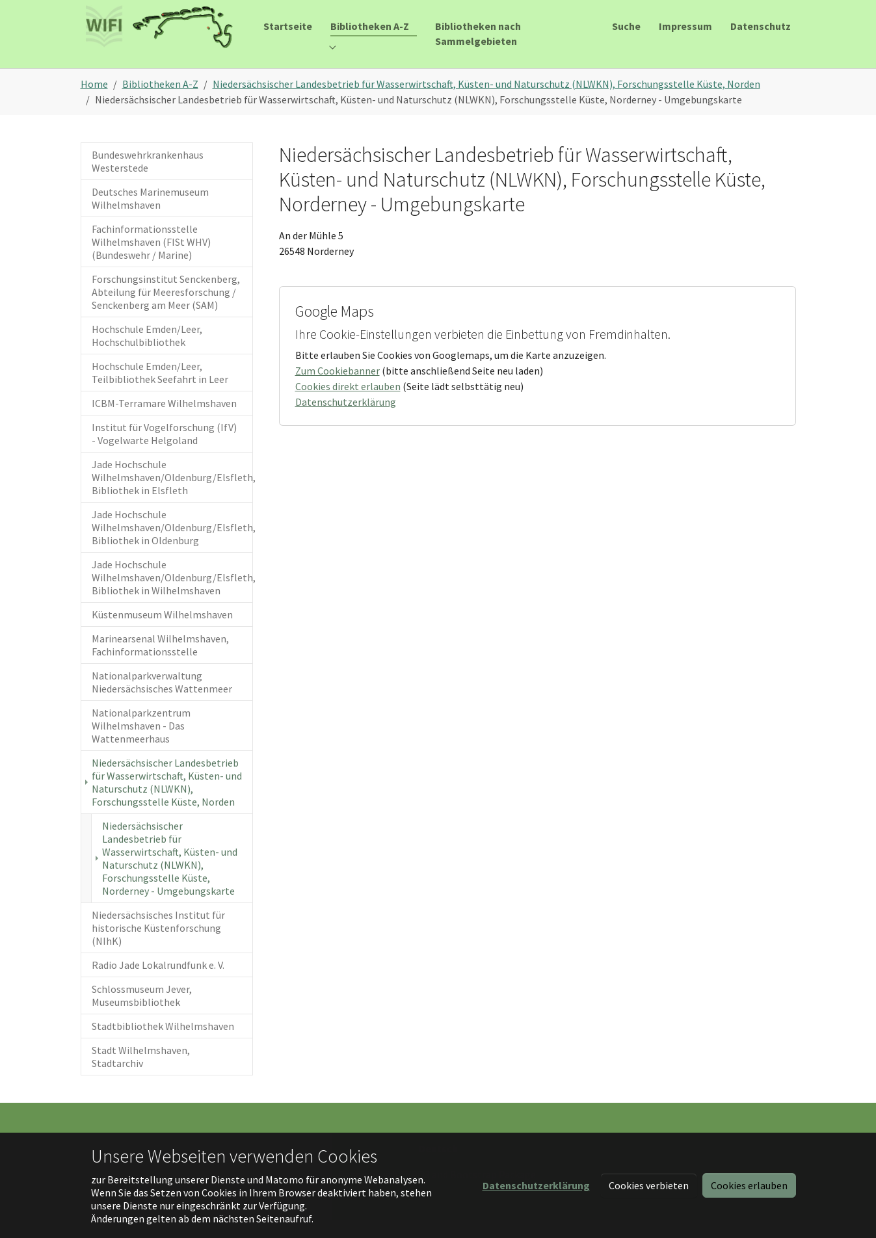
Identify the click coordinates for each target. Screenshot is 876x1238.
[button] (536, 1185)
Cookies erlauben (749, 1185)
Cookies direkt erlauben (348, 404)
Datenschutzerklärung (345, 420)
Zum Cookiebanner (337, 388)
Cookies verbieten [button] (649, 1185)
